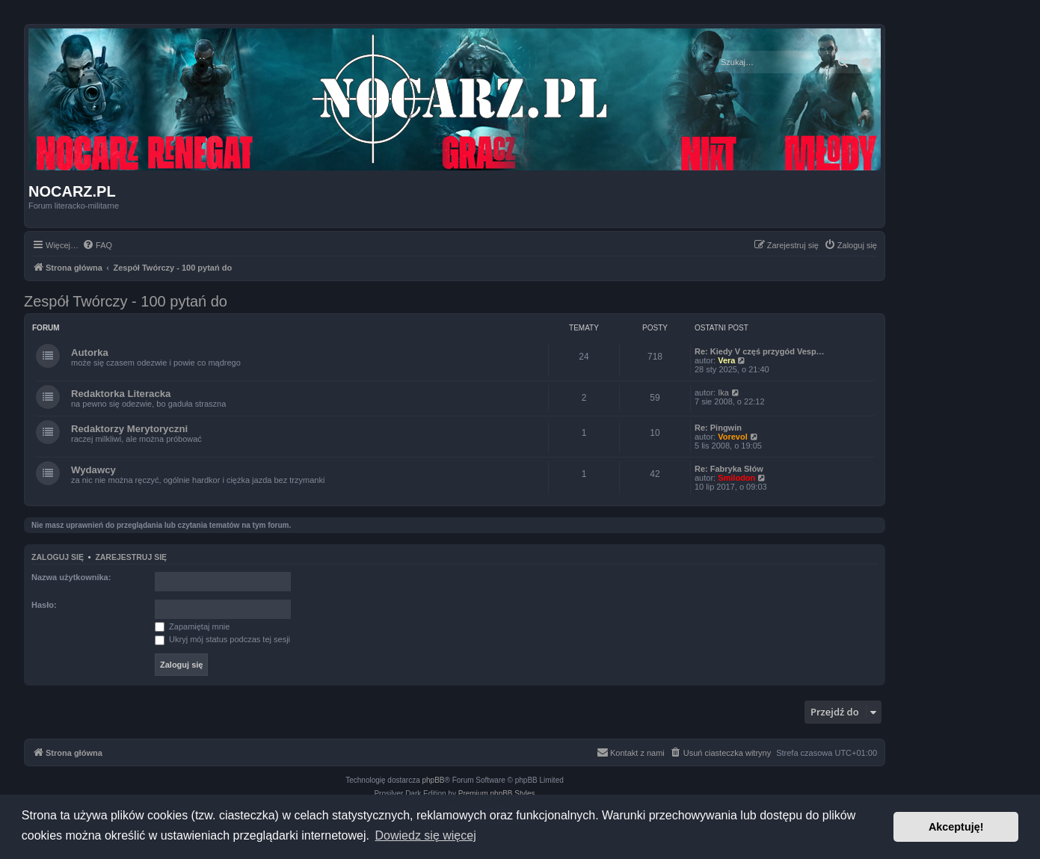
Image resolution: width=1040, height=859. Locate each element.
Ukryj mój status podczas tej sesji (222, 639)
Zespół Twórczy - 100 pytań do (125, 301)
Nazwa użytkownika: (71, 577)
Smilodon (736, 477)
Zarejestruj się (131, 556)
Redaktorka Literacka (120, 393)
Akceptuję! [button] (956, 827)
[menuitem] (97, 245)
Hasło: (44, 604)
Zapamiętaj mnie (192, 626)
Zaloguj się (57, 556)
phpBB (433, 780)
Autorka (89, 352)
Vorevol (733, 436)
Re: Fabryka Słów (729, 468)
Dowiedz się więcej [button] (425, 835)
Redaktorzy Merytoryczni (129, 428)
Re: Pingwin (718, 427)
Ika (723, 392)
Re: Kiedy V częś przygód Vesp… (760, 351)
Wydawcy (93, 469)
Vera (726, 360)
